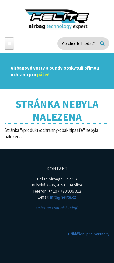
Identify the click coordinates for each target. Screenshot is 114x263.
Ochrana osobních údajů (57, 207)
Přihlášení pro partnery (88, 234)
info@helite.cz (63, 197)
